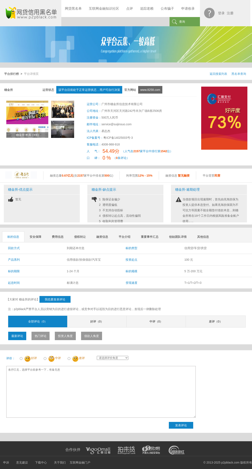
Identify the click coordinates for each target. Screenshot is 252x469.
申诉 (6, 462)
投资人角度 (65, 336)
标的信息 (13, 236)
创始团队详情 (178, 236)
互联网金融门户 (80, 462)
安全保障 (35, 236)
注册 (230, 13)
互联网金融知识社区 (104, 8)
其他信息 (203, 236)
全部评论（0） (37, 321)
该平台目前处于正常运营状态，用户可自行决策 (89, 89)
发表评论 (181, 425)
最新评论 (17, 336)
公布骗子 (167, 8)
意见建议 (22, 462)
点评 (129, 8)
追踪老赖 (147, 8)
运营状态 (48, 89)
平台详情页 (31, 73)
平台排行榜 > (14, 73)
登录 (221, 13)
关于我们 (60, 462)
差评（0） (215, 321)
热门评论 (40, 336)
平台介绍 (124, 236)
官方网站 (130, 89)
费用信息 (58, 236)
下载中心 (41, 462)
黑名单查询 (238, 73)
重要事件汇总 (150, 236)
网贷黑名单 (73, 8)
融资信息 (102, 236)
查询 (182, 21)
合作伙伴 (72, 450)
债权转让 (80, 236)
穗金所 (8, 89)
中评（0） (156, 321)
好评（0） (97, 321)
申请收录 (188, 8)
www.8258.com (150, 89)
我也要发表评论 (55, 299)
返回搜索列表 (218, 73)
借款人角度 (91, 336)
